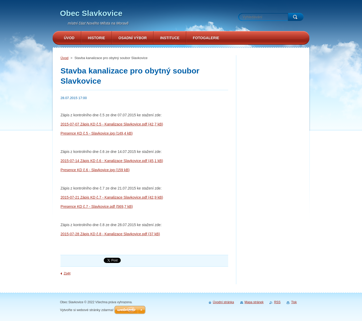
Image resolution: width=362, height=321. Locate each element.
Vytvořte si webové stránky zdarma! (87, 310)
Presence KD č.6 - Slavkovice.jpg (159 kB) (95, 170)
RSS (277, 302)
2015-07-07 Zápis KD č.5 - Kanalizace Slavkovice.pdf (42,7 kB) (112, 124)
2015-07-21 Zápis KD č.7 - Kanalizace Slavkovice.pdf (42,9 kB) (112, 197)
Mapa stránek (254, 302)
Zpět (67, 273)
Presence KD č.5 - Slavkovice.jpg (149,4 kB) (97, 133)
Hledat (296, 17)
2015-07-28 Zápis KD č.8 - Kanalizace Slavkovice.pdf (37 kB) (110, 234)
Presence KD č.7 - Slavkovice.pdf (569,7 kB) (97, 206)
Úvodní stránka (223, 302)
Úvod (64, 58)
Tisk (294, 302)
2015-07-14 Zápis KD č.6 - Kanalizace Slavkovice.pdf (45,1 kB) (112, 161)
